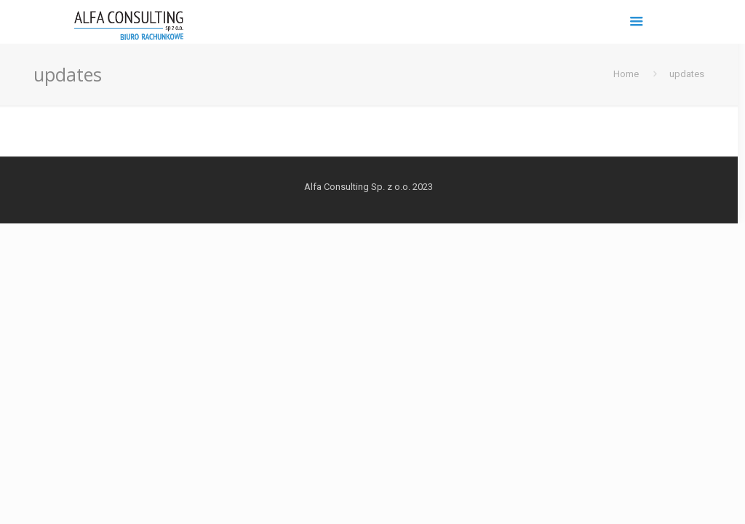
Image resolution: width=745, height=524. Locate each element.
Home (626, 73)
